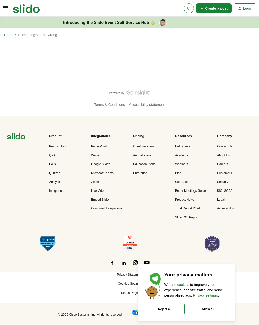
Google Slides (100, 164)
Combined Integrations (106, 208)
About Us (223, 155)
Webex (96, 155)
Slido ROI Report (187, 217)
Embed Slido (100, 199)
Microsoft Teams (102, 173)
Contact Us (224, 146)
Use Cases (182, 182)
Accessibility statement (147, 105)
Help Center (183, 146)
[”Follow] (112, 265)
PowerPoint (99, 146)
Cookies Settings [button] (129, 283)
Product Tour (58, 146)
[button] (6, 9)
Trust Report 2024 (187, 208)
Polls (52, 164)
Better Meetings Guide (190, 191)
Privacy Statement (129, 274)
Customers (224, 173)
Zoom (95, 182)
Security (222, 182)
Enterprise (140, 173)
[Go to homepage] (26, 8)
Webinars (181, 164)
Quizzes (54, 173)
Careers (222, 164)
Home (8, 35)
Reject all (165, 309)
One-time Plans (143, 146)
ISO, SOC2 (224, 191)
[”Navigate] (16, 137)
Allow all (208, 309)
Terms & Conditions (109, 105)
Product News (184, 199)
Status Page (129, 293)
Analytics (55, 182)
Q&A (52, 155)
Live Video (98, 191)
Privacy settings (205, 295)
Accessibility (225, 208)
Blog (178, 173)
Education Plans (144, 164)
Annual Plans (142, 155)
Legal (221, 199)
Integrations (57, 191)
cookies (183, 285)
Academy (181, 155)
